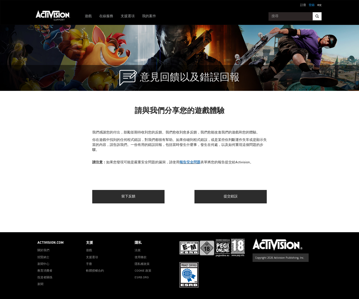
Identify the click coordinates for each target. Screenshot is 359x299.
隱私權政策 (142, 264)
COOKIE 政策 (143, 270)
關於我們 (43, 250)
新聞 (40, 284)
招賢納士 (43, 257)
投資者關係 (44, 277)
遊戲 (88, 16)
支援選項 (128, 16)
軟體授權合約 (95, 270)
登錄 (312, 5)
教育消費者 (44, 270)
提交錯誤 (231, 196)
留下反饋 (128, 196)
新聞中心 (43, 264)
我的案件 (149, 16)
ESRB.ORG (142, 277)
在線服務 (106, 16)
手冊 (89, 264)
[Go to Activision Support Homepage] (55, 16)
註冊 (303, 5)
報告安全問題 (190, 162)
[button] (319, 4)
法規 (138, 250)
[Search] (317, 16)
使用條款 (141, 257)
